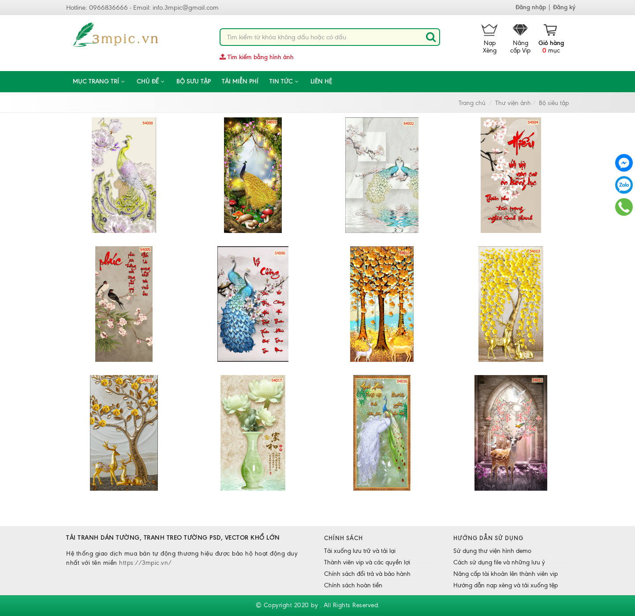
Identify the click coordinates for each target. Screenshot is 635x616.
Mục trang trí (99, 81)
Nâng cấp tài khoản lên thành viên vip (505, 574)
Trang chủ (472, 103)
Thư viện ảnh (513, 103)
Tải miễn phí (240, 81)
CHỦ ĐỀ (151, 81)
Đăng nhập (530, 7)
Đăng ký (564, 7)
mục (551, 39)
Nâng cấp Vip (520, 39)
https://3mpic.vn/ (145, 563)
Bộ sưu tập (193, 81)
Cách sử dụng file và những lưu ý (499, 562)
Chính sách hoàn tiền (353, 585)
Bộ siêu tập (554, 103)
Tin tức (284, 81)
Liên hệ (321, 81)
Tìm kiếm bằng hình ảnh (257, 57)
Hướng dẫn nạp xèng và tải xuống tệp (505, 585)
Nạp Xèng (489, 39)
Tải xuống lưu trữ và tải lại (360, 551)
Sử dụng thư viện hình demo (492, 551)
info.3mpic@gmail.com (186, 7)
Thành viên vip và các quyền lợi (367, 562)
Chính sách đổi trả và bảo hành (367, 574)
